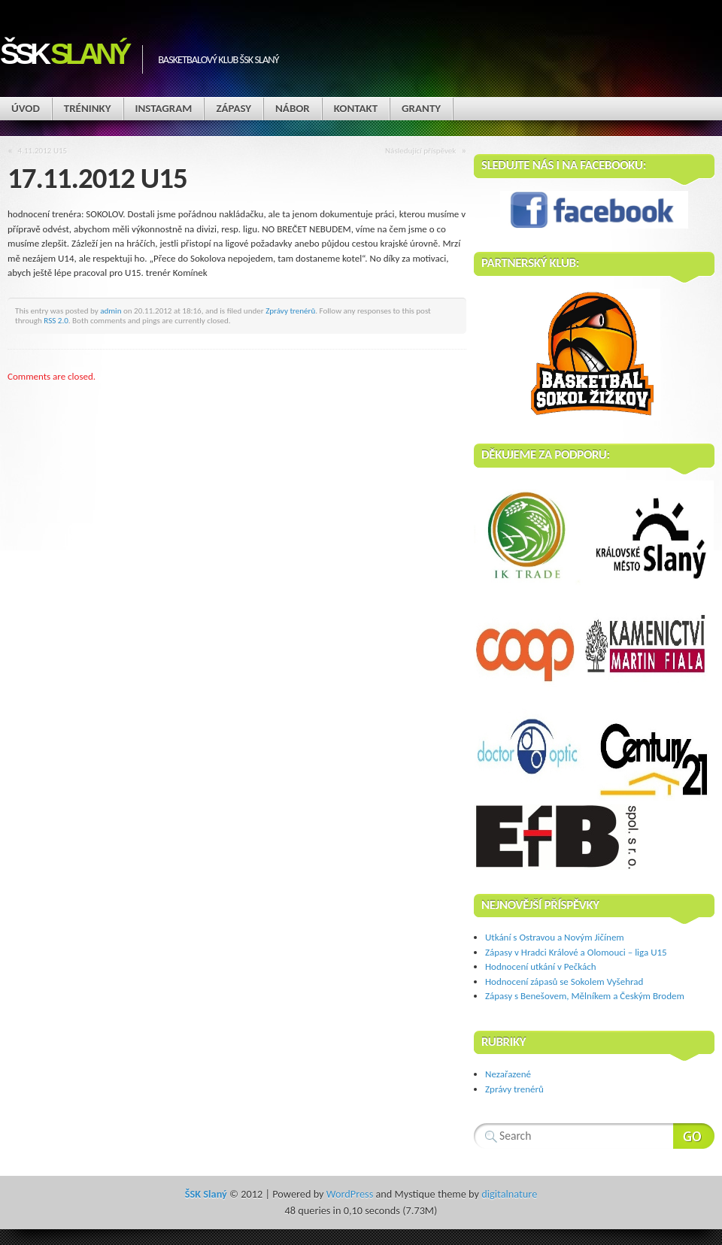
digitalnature (509, 1194)
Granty (421, 108)
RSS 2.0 (56, 320)
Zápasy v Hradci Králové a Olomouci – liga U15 (576, 952)
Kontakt (356, 108)
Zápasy (233, 108)
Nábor (292, 108)
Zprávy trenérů (290, 310)
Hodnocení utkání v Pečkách (540, 966)
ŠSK (63, 54)
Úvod (25, 108)
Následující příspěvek (420, 150)
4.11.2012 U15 (43, 150)
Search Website (693, 1136)
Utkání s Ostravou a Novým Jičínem (554, 937)
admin (110, 310)
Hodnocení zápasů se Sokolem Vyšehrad (564, 981)
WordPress (349, 1194)
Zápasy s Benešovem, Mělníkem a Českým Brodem (584, 995)
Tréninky (87, 108)
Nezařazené (508, 1074)
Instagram (164, 108)
